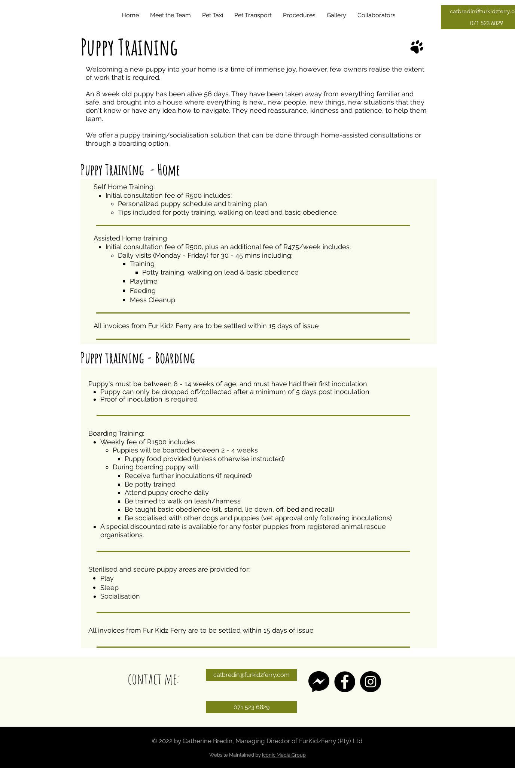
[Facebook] (344, 681)
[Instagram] (370, 681)
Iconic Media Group (284, 755)
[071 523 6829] (251, 707)
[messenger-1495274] (318, 681)
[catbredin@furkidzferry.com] (251, 675)
